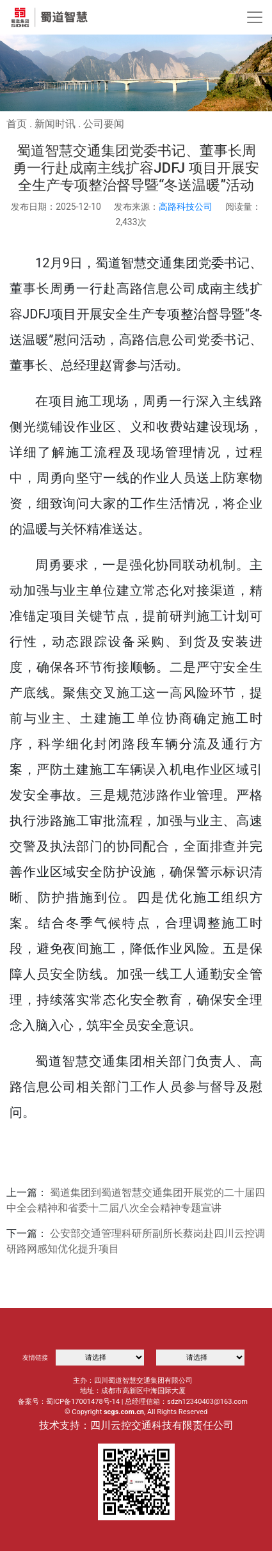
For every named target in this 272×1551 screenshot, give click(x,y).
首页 (16, 124)
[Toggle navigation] (254, 17)
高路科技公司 (185, 206)
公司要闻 (103, 124)
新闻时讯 (55, 124)
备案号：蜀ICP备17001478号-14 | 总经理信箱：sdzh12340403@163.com (133, 1401)
